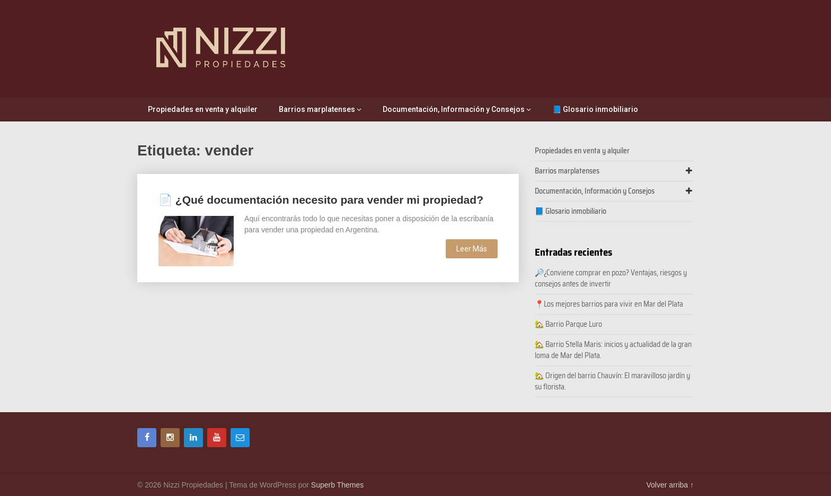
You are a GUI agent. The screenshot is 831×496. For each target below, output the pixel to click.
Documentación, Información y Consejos (454, 109)
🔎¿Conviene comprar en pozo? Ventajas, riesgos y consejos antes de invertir (611, 278)
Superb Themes (337, 485)
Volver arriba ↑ (670, 485)
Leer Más (471, 249)
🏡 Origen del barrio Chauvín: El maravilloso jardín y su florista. (612, 381)
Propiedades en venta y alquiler (203, 109)
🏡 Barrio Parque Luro (568, 324)
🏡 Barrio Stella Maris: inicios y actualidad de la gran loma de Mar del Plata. (613, 349)
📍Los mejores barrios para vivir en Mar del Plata (610, 304)
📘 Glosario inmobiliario (595, 109)
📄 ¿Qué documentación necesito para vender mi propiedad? (320, 200)
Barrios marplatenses (317, 109)
